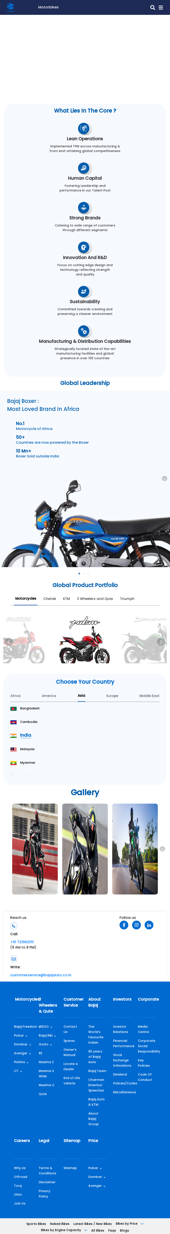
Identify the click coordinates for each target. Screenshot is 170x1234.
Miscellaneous (124, 1092)
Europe (112, 696)
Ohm (18, 1195)
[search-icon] (107, 7)
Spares (69, 1041)
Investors (122, 1000)
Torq (18, 1186)
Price (93, 1141)
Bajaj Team (97, 1071)
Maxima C (46, 1085)
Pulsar (19, 1035)
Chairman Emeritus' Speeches (96, 1085)
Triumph (127, 599)
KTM (66, 599)
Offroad (20, 1177)
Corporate (147, 1000)
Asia (81, 696)
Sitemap (72, 1141)
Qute (43, 1094)
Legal (44, 1141)
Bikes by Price (130, 1224)
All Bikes (97, 1230)
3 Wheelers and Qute (95, 599)
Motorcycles (25, 599)
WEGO (44, 1027)
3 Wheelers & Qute (48, 1006)
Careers (22, 1141)
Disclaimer (47, 1182)
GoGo (43, 1044)
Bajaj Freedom (25, 1027)
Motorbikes (48, 7)
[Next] (161, 642)
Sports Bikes (36, 1224)
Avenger (20, 1053)
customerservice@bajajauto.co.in (40, 975)
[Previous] (8, 642)
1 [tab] (80, 575)
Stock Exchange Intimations (122, 1061)
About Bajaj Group (93, 1119)
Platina (19, 1062)
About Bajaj (94, 1003)
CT (16, 1071)
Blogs (124, 1230)
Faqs (112, 1230)
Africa (15, 696)
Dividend (120, 1074)
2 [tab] (85, 575)
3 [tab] (89, 575)
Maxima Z (46, 1062)
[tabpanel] (85, 479)
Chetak (49, 599)
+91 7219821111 (22, 942)
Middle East (149, 696)
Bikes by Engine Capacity (64, 1230)
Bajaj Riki (45, 1035)
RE (40, 1053)
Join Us (19, 1203)
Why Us (20, 1168)
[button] (159, 7)
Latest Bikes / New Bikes (92, 1224)
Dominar (21, 1044)
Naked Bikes (60, 1224)
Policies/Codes (125, 1083)
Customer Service (73, 1003)
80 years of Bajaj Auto (95, 1057)
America (49, 696)
